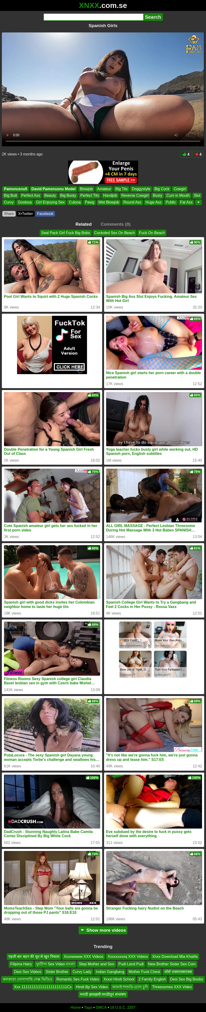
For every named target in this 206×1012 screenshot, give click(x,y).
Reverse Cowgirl (135, 196)
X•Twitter (25, 214)
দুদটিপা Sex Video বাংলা (55, 964)
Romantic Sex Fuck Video (77, 979)
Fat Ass (186, 202)
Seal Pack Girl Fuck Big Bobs (65, 233)
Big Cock (161, 189)
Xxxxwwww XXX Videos (83, 957)
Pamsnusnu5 (15, 189)
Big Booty (68, 196)
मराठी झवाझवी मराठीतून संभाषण (103, 994)
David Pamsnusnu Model (53, 189)
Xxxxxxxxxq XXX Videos (128, 957)
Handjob (110, 196)
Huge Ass (153, 202)
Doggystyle (141, 189)
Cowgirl (180, 189)
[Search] (93, 17)
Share (9, 214)
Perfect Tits (89, 196)
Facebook (45, 214)
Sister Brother (56, 972)
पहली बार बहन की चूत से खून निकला (33, 957)
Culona (75, 202)
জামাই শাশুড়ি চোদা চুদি (130, 987)
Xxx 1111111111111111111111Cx (43, 987)
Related (84, 224)
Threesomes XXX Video (172, 987)
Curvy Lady (82, 972)
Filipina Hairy (21, 964)
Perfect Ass (30, 196)
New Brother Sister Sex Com (172, 964)
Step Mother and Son (96, 964)
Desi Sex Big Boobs (186, 979)
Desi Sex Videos (27, 972)
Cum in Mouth (178, 196)
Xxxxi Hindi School (118, 979)
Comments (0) (115, 224)
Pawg (89, 202)
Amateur (104, 189)
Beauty (50, 196)
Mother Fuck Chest (144, 972)
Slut (197, 196)
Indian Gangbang (110, 972)
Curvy (9, 202)
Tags (88, 1007)
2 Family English (152, 979)
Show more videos (103, 930)
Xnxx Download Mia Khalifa (175, 957)
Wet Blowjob (108, 202)
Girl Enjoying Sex (50, 202)
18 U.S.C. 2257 (123, 1007)
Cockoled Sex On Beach (114, 233)
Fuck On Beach (152, 233)
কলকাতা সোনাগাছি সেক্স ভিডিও (27, 979)
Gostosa (25, 202)
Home (75, 1007)
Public (171, 202)
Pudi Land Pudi (131, 964)
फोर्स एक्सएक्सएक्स (178, 972)
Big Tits (121, 189)
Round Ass (132, 202)
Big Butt (10, 196)
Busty (157, 196)
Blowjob (86, 189)
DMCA (101, 1007)
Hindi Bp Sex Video (92, 987)
